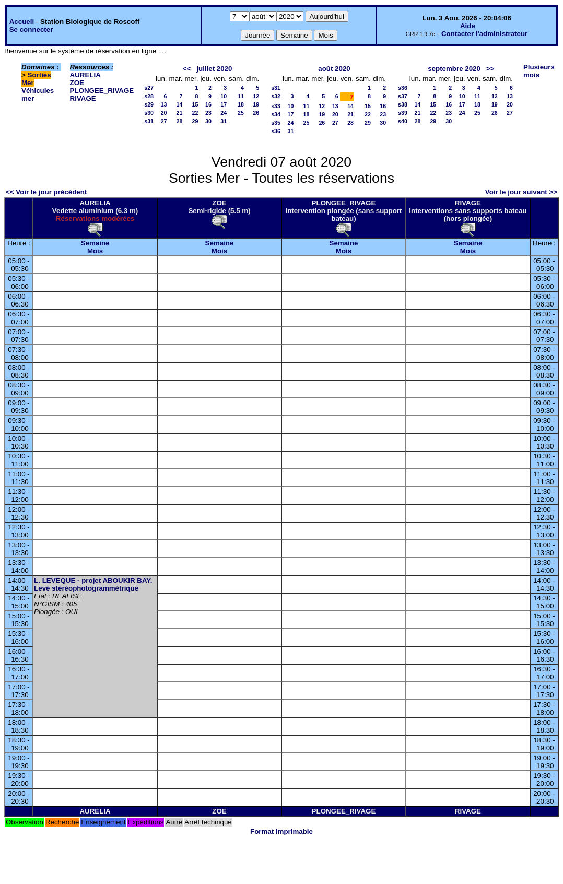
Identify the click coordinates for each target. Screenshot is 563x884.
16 (208, 104)
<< (187, 69)
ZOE (77, 83)
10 (223, 96)
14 (180, 104)
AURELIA (85, 75)
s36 (275, 131)
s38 (402, 104)
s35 (275, 123)
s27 (149, 88)
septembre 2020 (454, 69)
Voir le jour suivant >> (521, 192)
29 (195, 121)
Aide (467, 26)
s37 (402, 96)
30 (208, 121)
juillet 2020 (214, 69)
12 (256, 96)
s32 (275, 96)
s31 (149, 121)
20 (164, 113)
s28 (149, 96)
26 (256, 113)
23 (208, 113)
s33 (275, 106)
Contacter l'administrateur (484, 34)
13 (164, 104)
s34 (275, 114)
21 (180, 113)
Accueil (21, 22)
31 (223, 121)
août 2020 (334, 69)
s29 (149, 104)
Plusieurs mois (539, 71)
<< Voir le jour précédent (46, 192)
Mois (95, 251)
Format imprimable (281, 831)
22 (195, 113)
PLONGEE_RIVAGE (102, 91)
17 (223, 104)
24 (223, 113)
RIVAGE (83, 98)
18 (241, 104)
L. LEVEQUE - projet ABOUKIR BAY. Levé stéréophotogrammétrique (93, 584)
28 (180, 121)
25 (241, 113)
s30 (149, 113)
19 (256, 104)
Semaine (95, 243)
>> (490, 69)
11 (241, 96)
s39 (402, 113)
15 (195, 104)
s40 (402, 121)
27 (164, 121)
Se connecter (31, 29)
